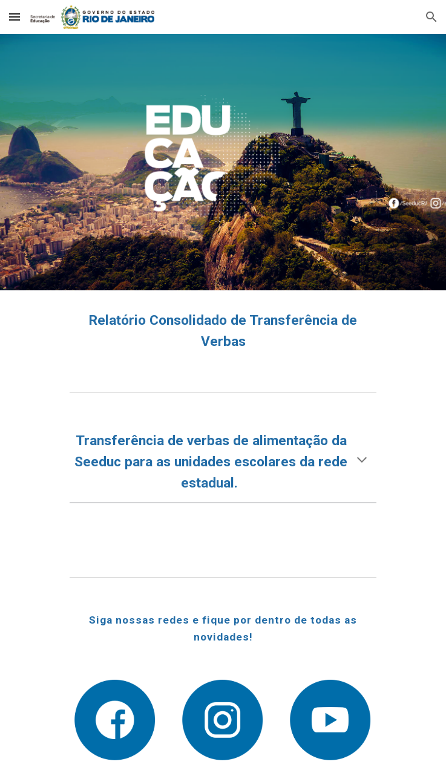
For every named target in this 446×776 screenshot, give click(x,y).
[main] (223, 331)
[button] (14, 16)
